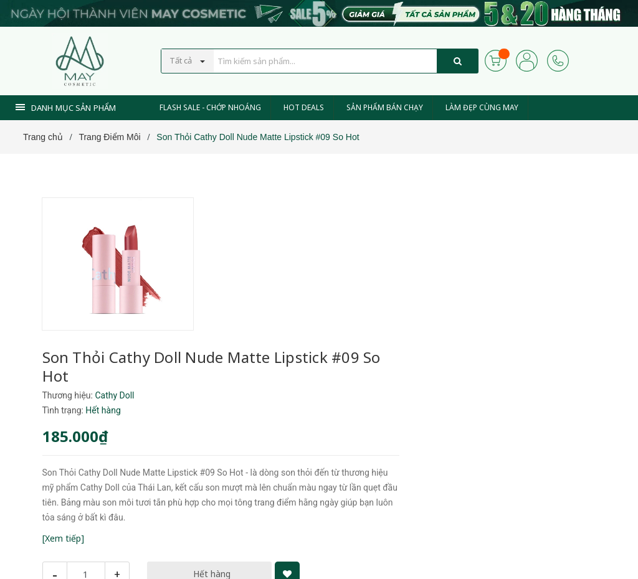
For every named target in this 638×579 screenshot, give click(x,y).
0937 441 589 (268, 522)
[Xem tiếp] (221, 418)
